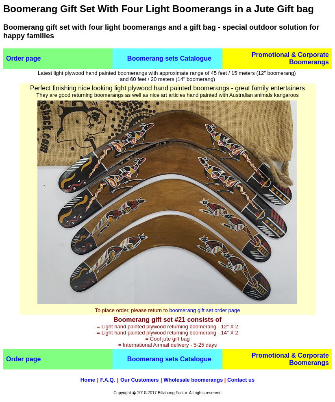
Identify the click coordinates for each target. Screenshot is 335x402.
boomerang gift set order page (204, 310)
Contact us (241, 380)
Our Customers (139, 380)
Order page (23, 58)
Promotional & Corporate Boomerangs (290, 58)
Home (87, 380)
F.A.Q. (107, 380)
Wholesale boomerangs (193, 380)
